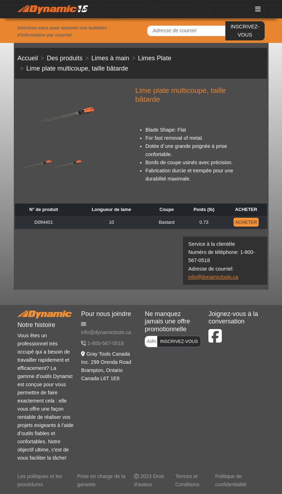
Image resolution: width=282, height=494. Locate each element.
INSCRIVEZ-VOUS (244, 31)
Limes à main (110, 58)
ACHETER (246, 222)
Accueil (27, 58)
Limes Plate (154, 58)
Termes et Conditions (187, 480)
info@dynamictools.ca (213, 277)
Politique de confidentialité (230, 480)
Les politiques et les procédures (39, 480)
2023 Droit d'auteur (149, 480)
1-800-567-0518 (102, 343)
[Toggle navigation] (258, 9)
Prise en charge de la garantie (101, 480)
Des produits (64, 58)
